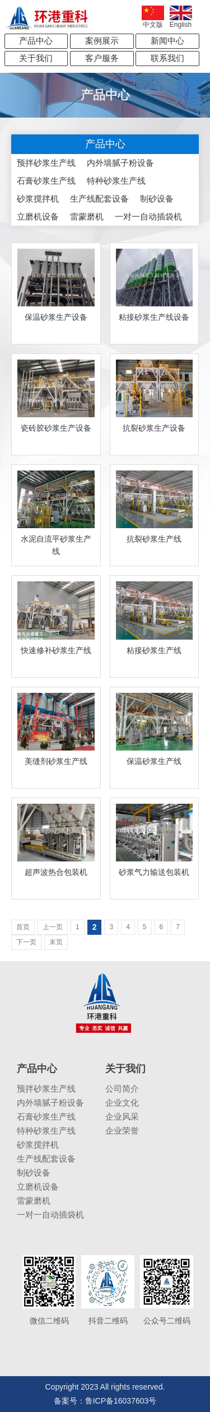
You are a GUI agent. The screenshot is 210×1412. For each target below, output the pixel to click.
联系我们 (167, 58)
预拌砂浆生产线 (46, 162)
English (181, 17)
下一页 (26, 942)
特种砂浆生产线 (116, 180)
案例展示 (102, 40)
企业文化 (122, 1102)
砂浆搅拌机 (38, 198)
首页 (23, 927)
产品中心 (36, 40)
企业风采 (122, 1116)
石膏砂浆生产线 (46, 180)
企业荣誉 (122, 1130)
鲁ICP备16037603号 (121, 1400)
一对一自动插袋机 (148, 216)
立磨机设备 (38, 216)
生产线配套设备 (99, 198)
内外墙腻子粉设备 (120, 162)
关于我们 (36, 58)
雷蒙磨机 (87, 216)
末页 (56, 942)
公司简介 (122, 1088)
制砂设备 (157, 198)
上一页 (53, 927)
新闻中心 (167, 40)
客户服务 (102, 58)
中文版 (153, 17)
